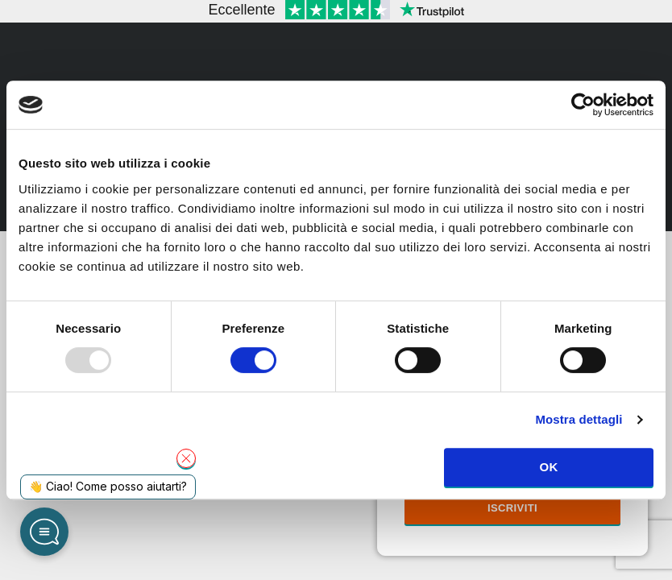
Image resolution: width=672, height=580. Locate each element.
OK (548, 467)
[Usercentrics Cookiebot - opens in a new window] (582, 105)
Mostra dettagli (578, 419)
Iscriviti (512, 508)
